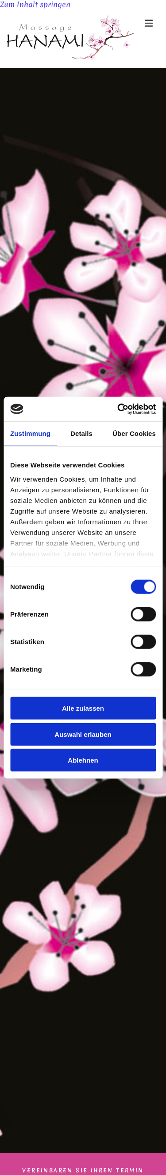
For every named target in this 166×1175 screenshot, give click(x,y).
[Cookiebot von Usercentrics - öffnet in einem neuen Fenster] (118, 409)
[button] (145, 23)
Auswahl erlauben (82, 734)
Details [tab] (81, 433)
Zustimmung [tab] (30, 433)
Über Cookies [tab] (134, 433)
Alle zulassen (83, 708)
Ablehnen (83, 760)
